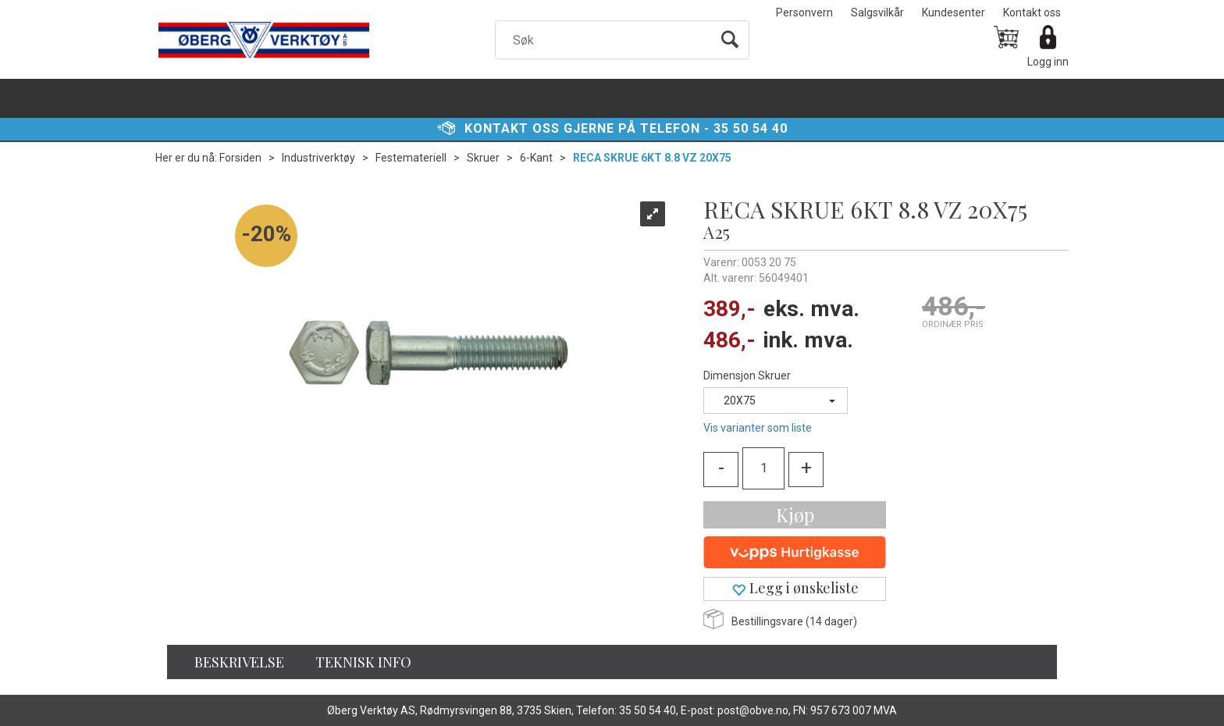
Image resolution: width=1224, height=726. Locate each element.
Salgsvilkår (877, 12)
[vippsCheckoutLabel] (794, 552)
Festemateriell (411, 157)
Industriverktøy (318, 157)
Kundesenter (953, 12)
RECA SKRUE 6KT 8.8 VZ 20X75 (652, 157)
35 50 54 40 (750, 128)
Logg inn (1048, 61)
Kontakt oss (1032, 12)
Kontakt (496, 128)
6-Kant (536, 157)
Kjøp (795, 514)
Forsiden (240, 157)
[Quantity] (763, 468)
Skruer (483, 157)
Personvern (804, 12)
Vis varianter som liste (757, 428)
